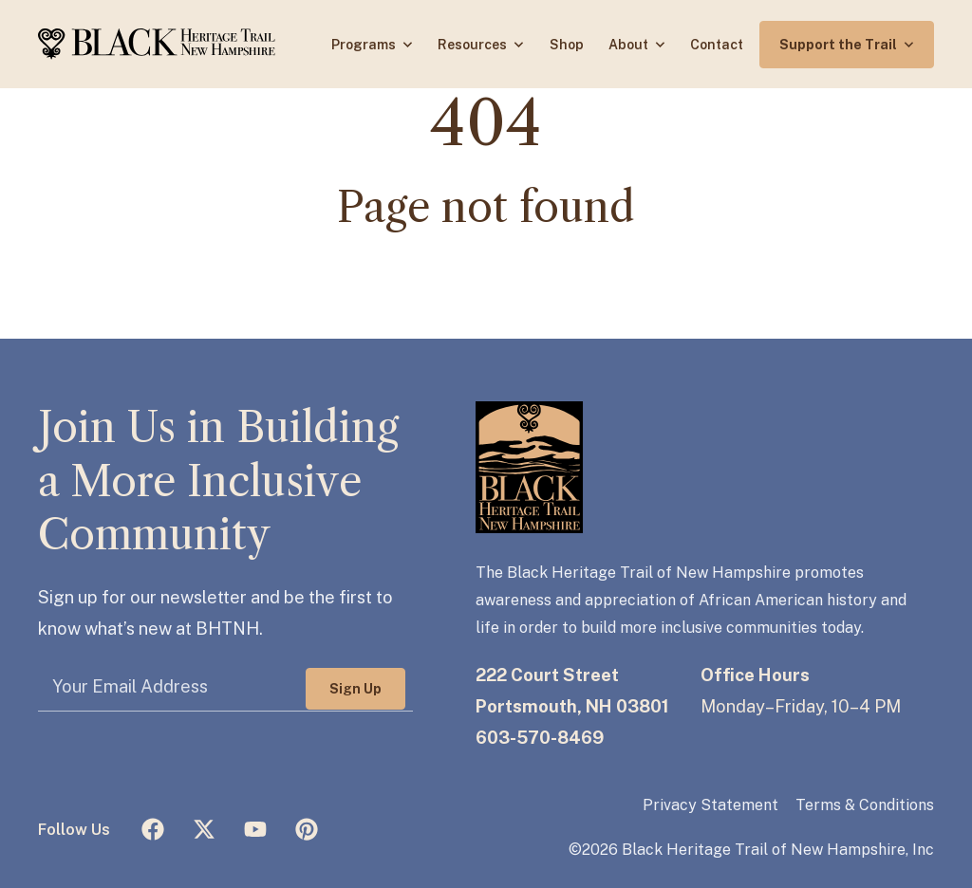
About (629, 44)
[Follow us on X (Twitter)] (204, 829)
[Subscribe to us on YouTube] (255, 829)
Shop (567, 44)
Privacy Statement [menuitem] (710, 805)
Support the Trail (839, 44)
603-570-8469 (540, 738)
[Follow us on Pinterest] (306, 829)
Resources (474, 44)
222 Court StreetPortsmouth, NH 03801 (572, 690)
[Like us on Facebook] (152, 829)
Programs (365, 44)
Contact (716, 44)
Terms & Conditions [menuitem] (864, 805)
